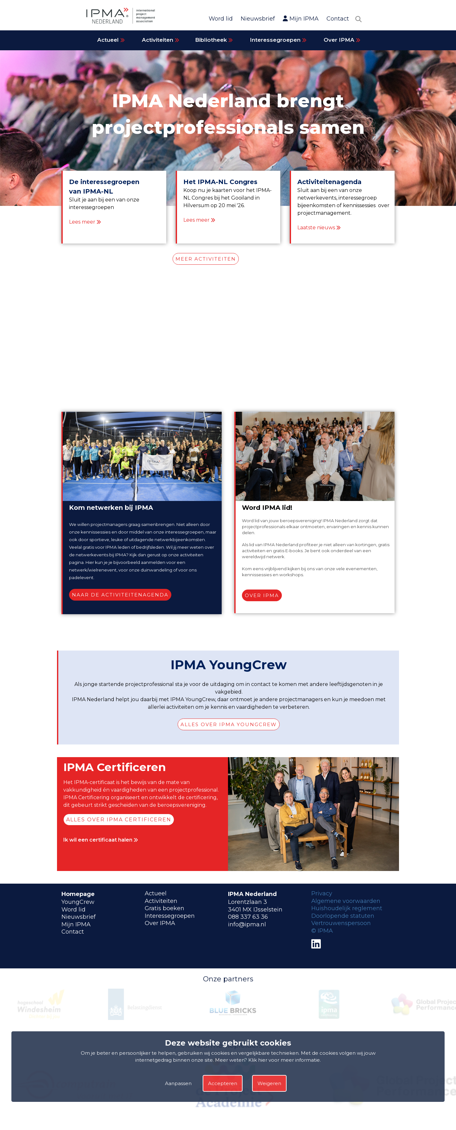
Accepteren (222, 1083)
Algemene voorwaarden (345, 901)
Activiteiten (160, 40)
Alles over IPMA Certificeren (118, 820)
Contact (337, 18)
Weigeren (269, 1083)
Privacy (321, 893)
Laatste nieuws (316, 228)
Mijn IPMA (301, 18)
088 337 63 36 (248, 916)
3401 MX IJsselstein (255, 909)
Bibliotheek (214, 40)
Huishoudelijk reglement (346, 908)
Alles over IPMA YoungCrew (228, 724)
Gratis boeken (164, 908)
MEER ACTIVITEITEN (205, 259)
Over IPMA (342, 40)
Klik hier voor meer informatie (284, 1060)
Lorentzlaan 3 (247, 901)
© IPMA (322, 930)
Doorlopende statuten (342, 915)
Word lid (221, 18)
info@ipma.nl (247, 924)
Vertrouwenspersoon (341, 923)
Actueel (111, 40)
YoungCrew (77, 901)
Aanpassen (178, 1083)
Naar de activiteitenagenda (120, 595)
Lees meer (82, 222)
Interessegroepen (278, 40)
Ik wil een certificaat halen (100, 840)
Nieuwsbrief (258, 18)
